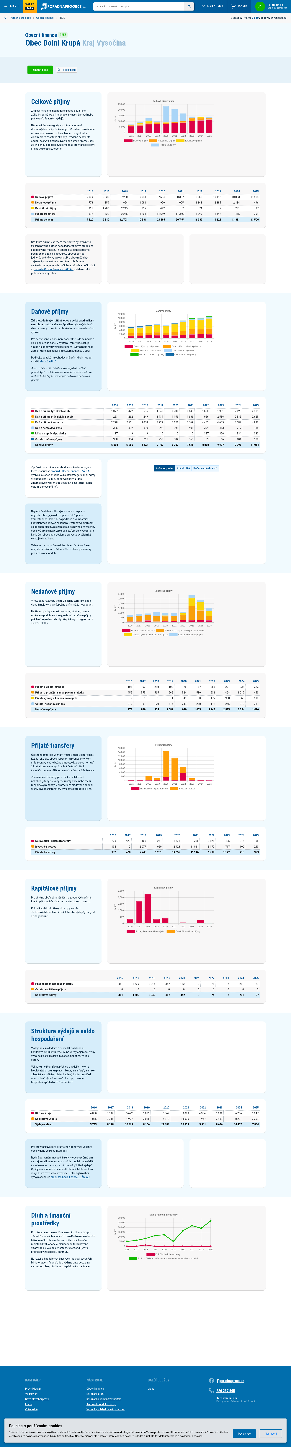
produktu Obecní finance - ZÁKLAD (53, 269)
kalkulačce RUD (47, 387)
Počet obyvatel (164, 494)
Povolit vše (244, 1433)
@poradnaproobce (230, 1380)
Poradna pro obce (17, 17)
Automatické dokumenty (101, 1404)
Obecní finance (45, 17)
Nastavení (271, 1433)
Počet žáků (183, 494)
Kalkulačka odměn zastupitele (103, 1399)
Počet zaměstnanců (205, 494)
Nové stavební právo (37, 1399)
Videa (151, 1388)
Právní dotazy (33, 1388)
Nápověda (212, 7)
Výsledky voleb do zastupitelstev (105, 1409)
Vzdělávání (31, 1393)
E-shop (29, 1404)
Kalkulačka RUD (95, 1393)
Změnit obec (40, 69)
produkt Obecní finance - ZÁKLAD (70, 1216)
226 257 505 (225, 1390)
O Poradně (31, 1409)
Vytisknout (67, 69)
